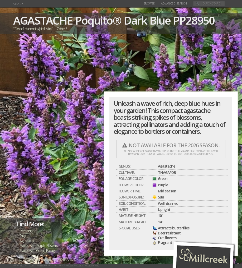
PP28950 (194, 20)
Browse (149, 3)
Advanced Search (174, 3)
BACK (18, 4)
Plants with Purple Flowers (39, 245)
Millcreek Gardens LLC (32, 265)
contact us (203, 151)
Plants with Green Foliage (38, 250)
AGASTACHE (43, 20)
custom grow (187, 154)
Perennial (26, 230)
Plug (23, 235)
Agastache (27, 240)
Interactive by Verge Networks (82, 265)
